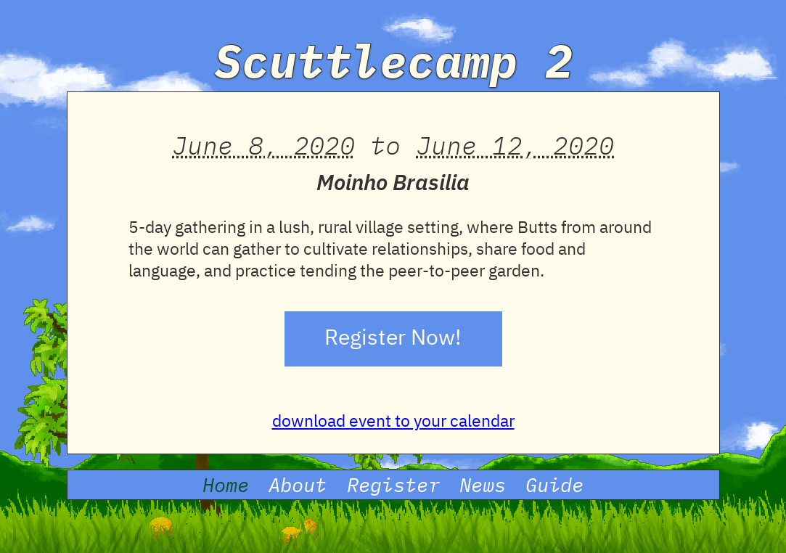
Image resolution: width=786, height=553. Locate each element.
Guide (554, 485)
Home (225, 485)
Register (393, 485)
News (482, 485)
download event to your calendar (393, 422)
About (298, 485)
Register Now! (393, 339)
